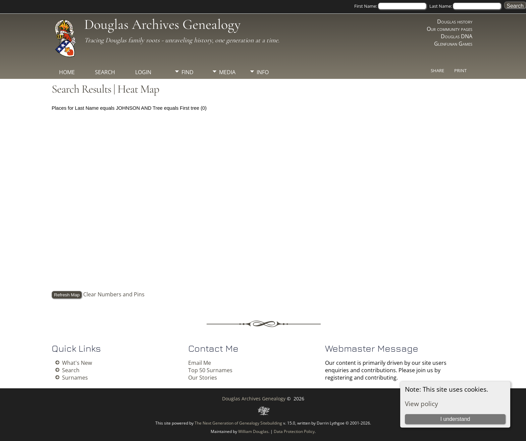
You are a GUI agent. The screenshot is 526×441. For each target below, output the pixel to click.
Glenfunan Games (453, 43)
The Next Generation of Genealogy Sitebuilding (238, 423)
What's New (77, 362)
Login (143, 72)
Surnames (75, 377)
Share (437, 70)
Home (67, 72)
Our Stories (202, 377)
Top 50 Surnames (210, 370)
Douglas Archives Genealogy (162, 24)
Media (227, 72)
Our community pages (449, 29)
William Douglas (253, 431)
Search (105, 72)
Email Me (199, 362)
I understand (455, 419)
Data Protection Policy (294, 431)
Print (460, 70)
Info (263, 72)
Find (187, 72)
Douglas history (454, 21)
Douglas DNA (456, 36)
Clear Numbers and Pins (114, 294)
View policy (421, 403)
